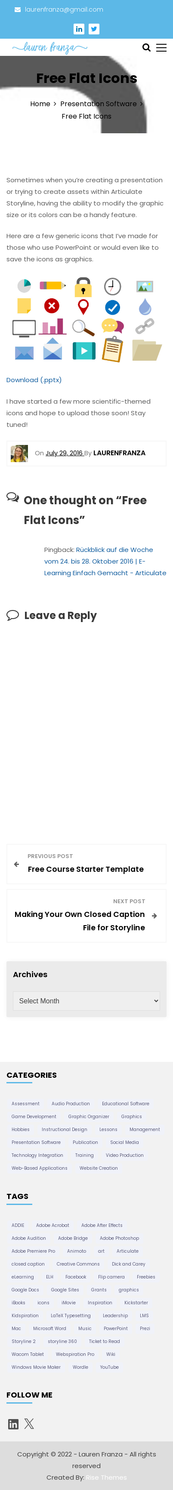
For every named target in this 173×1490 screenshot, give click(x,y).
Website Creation (99, 1168)
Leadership (115, 1315)
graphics (129, 1290)
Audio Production (71, 1104)
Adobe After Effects (102, 1225)
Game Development (34, 1116)
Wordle (80, 1367)
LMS (144, 1315)
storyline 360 (62, 1341)
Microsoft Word (49, 1328)
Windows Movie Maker (36, 1367)
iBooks (18, 1303)
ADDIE (18, 1225)
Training (84, 1155)
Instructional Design (64, 1129)
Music (85, 1328)
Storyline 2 (24, 1341)
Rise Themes (106, 1477)
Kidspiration (25, 1315)
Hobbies (21, 1129)
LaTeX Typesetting (71, 1315)
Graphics (131, 1116)
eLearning (23, 1277)
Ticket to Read (104, 1341)
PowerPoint (116, 1328)
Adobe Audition (29, 1238)
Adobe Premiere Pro (33, 1251)
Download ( (24, 379)
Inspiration (100, 1303)
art (101, 1251)
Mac (16, 1328)
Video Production (125, 1155)
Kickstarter (136, 1303)
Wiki (110, 1354)
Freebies (146, 1277)
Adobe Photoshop (119, 1238)
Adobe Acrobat (52, 1225)
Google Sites (65, 1290)
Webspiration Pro (75, 1354)
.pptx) (52, 379)
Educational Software (125, 1104)
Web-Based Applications (40, 1168)
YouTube (109, 1367)
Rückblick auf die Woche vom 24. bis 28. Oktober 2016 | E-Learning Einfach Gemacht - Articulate (105, 561)
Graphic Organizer (88, 1116)
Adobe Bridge (73, 1238)
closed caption (28, 1264)
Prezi (145, 1328)
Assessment (26, 1104)
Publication (85, 1142)
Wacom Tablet (28, 1354)
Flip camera (111, 1277)
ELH (49, 1277)
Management (145, 1129)
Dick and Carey (128, 1264)
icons (43, 1303)
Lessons (108, 1129)
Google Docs (25, 1290)
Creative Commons (78, 1264)
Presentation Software (36, 1142)
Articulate (128, 1251)
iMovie (69, 1303)
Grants (99, 1290)
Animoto (76, 1251)
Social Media (124, 1142)
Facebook (75, 1277)
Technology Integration (37, 1155)
